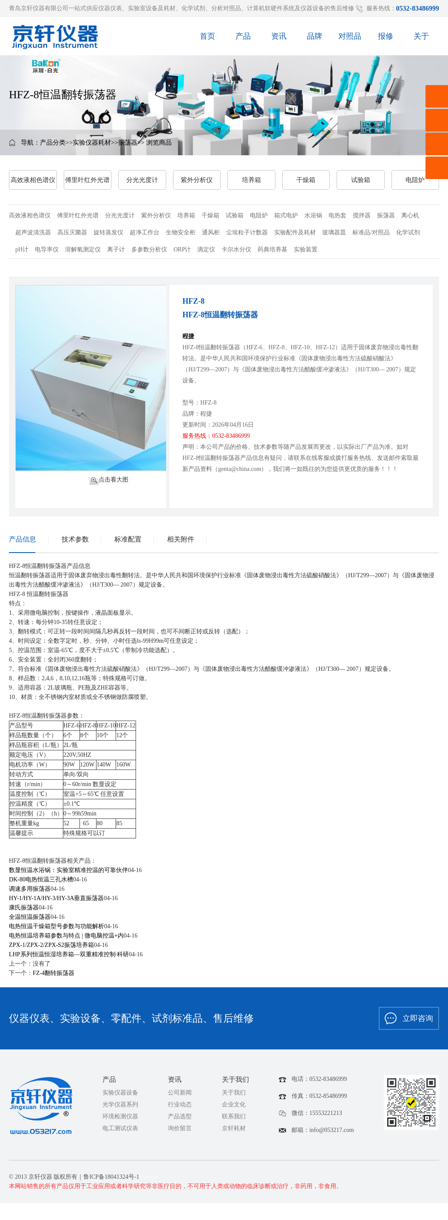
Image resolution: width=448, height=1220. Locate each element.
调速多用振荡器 (30, 889)
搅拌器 (362, 215)
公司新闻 (180, 1092)
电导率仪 (47, 249)
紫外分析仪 (197, 180)
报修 (385, 39)
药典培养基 (272, 249)
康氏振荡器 (24, 907)
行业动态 (180, 1104)
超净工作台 (144, 232)
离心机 (410, 215)
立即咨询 (409, 1018)
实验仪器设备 (120, 1092)
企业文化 (234, 1104)
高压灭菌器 (72, 232)
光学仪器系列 (120, 1104)
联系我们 (234, 1116)
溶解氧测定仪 (83, 249)
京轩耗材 (234, 1128)
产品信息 (22, 539)
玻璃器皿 (334, 232)
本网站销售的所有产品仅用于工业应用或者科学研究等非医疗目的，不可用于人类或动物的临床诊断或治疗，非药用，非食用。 (175, 1186)
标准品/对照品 (371, 232)
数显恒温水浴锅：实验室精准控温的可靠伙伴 (68, 870)
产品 (243, 39)
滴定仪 (206, 249)
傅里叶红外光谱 (87, 180)
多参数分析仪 (149, 249)
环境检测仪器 (120, 1116)
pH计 (21, 249)
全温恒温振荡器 (30, 917)
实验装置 (306, 249)
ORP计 (182, 249)
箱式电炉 (286, 215)
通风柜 (211, 232)
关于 (421, 39)
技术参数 (75, 539)
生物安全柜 (181, 232)
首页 (207, 39)
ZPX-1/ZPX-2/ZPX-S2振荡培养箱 (51, 945)
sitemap (148, 1177)
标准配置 (128, 539)
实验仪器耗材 (92, 142)
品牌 (314, 39)
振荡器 (127, 142)
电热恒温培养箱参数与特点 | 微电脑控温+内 (66, 935)
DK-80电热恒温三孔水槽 (41, 879)
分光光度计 (142, 180)
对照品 (349, 39)
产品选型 (180, 1116)
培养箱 (251, 180)
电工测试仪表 (120, 1128)
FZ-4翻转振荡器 (53, 973)
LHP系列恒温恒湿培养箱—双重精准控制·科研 (69, 954)
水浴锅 (313, 215)
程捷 (188, 336)
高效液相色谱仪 (33, 180)
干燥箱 (305, 180)
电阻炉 (415, 180)
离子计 (116, 249)
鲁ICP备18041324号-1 (111, 1177)
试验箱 (360, 180)
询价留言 (180, 1128)
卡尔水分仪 (236, 249)
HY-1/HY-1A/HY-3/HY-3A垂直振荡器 (56, 898)
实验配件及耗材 (295, 232)
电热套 (337, 215)
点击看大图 (108, 480)
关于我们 (234, 1092)
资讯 (278, 39)
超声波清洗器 (33, 232)
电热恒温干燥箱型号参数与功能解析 (56, 926)
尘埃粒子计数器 (247, 232)
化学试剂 (408, 232)
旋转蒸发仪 (108, 232)
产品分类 (52, 142)
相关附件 (180, 539)
